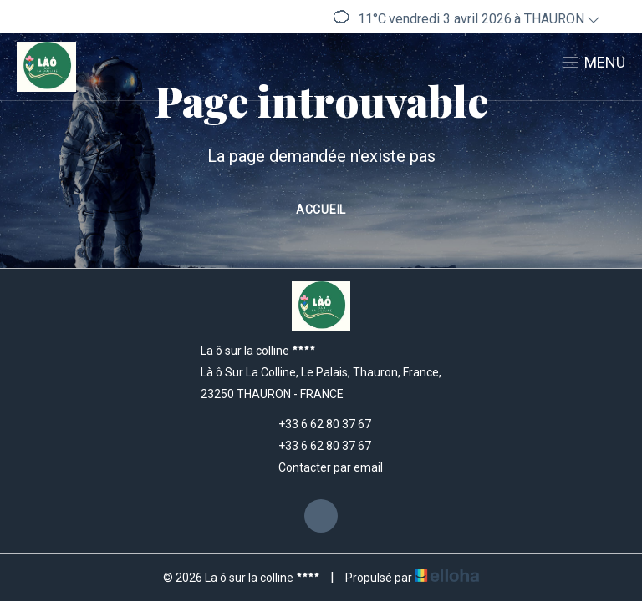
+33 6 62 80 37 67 (315, 424)
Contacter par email (321, 467)
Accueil (321, 209)
